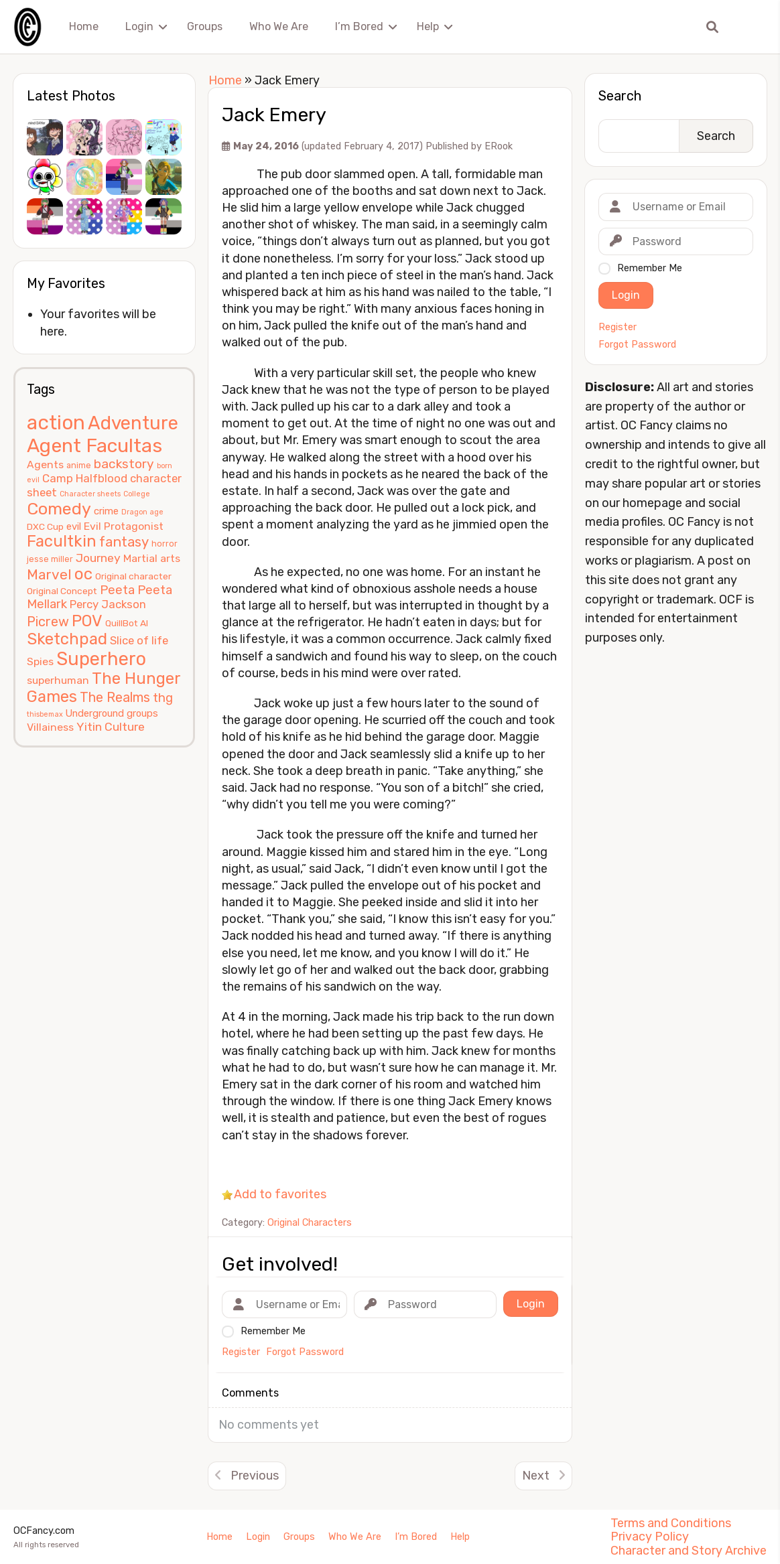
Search (619, 96)
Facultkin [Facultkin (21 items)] (61, 541)
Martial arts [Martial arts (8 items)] (151, 558)
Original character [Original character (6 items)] (133, 576)
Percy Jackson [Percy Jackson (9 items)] (108, 604)
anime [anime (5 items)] (78, 465)
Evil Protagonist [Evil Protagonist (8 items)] (124, 526)
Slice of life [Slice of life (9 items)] (139, 640)
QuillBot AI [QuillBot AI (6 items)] (126, 623)
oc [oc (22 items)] (83, 573)
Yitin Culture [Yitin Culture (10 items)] (110, 726)
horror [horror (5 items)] (164, 544)
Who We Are (278, 26)
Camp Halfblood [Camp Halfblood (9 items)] (84, 478)
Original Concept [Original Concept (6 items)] (62, 590)
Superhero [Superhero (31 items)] (101, 659)
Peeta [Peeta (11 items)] (117, 590)
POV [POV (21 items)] (87, 621)
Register (617, 327)
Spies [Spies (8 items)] (40, 661)
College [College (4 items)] (136, 494)
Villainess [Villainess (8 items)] (50, 727)
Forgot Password (637, 345)
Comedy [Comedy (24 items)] (59, 508)
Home (84, 26)
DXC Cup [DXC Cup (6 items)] (45, 526)
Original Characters (309, 1222)
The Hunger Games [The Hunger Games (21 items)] (103, 687)
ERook (498, 146)
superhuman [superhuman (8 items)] (58, 680)
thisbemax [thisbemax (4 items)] (45, 714)
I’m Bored (359, 26)
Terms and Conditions (670, 1523)
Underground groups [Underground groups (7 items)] (112, 713)
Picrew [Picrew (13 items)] (48, 622)
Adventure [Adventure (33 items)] (133, 423)
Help (428, 26)
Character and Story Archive (688, 1550)
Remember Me (649, 268)
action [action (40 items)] (56, 422)
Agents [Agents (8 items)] (45, 464)
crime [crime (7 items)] (106, 511)
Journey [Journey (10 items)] (98, 558)
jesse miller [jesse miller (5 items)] (50, 559)
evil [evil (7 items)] (73, 526)
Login (139, 26)
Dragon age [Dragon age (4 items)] (142, 512)
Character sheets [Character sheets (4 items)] (90, 494)
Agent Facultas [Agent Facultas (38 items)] (94, 445)
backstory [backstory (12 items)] (124, 464)
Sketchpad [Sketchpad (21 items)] (67, 639)
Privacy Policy (649, 1536)
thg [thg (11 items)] (163, 698)
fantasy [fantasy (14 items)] (124, 542)
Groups (204, 26)
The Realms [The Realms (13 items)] (115, 697)
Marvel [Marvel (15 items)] (49, 574)
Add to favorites (280, 1194)
